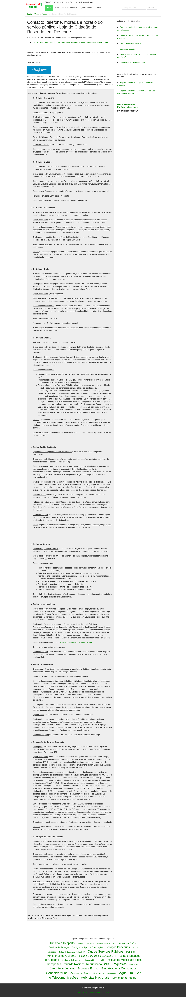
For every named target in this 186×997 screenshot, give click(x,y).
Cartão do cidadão (127, 49)
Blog (57, 8)
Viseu (37, 14)
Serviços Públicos (69, 8)
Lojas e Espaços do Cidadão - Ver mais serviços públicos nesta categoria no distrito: (70, 42)
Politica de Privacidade (99, 992)
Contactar (100, 8)
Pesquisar (152, 8)
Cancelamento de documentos (133, 63)
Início (49, 8)
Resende (46, 14)
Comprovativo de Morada (130, 44)
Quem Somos (86, 8)
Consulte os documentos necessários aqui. (74, 642)
